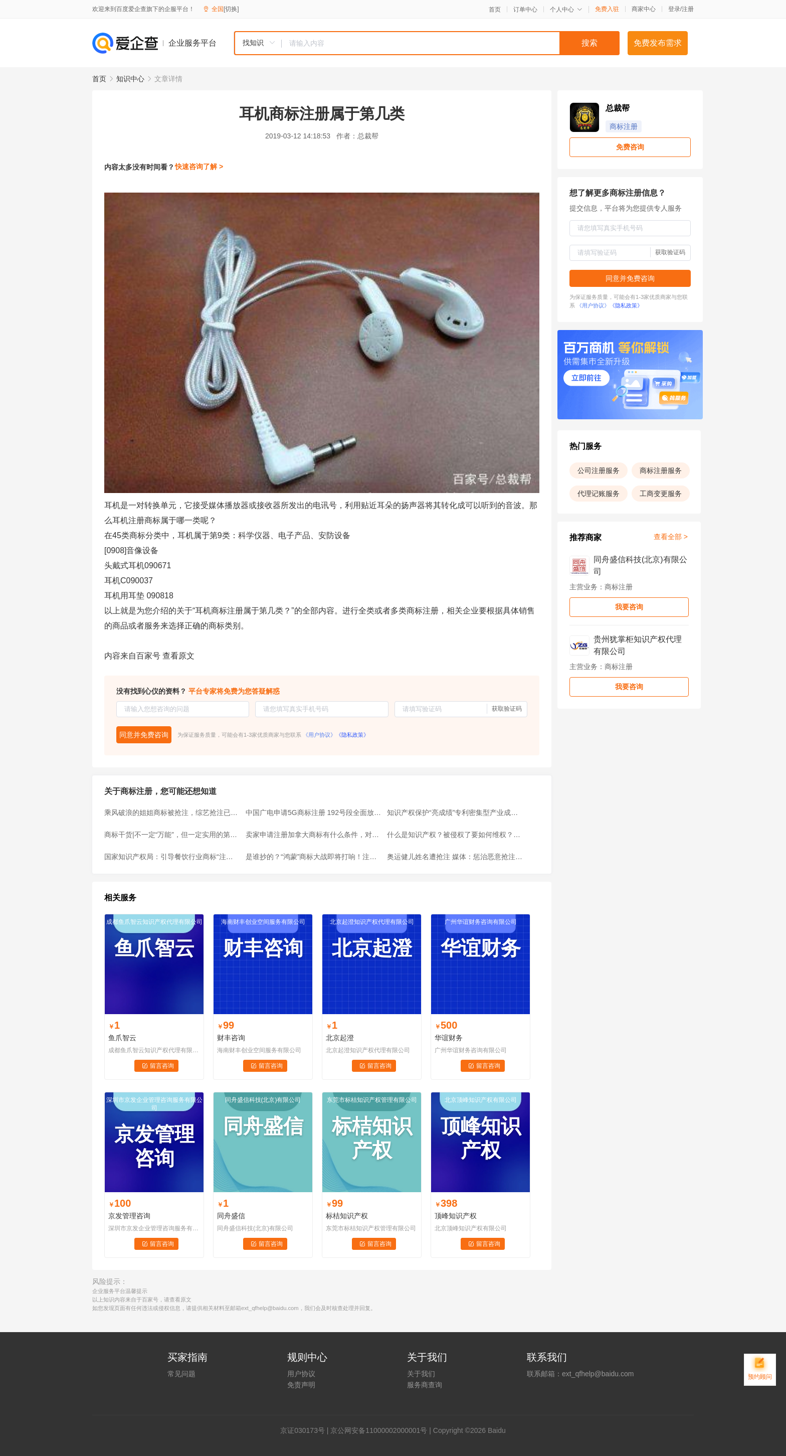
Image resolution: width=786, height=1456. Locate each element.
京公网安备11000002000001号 (378, 1430)
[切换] (231, 9)
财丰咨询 (231, 1038)
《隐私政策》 (352, 735)
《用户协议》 (319, 735)
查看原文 (178, 656)
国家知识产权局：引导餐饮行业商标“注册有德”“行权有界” (172, 857)
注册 (688, 9)
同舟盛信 (231, 1216)
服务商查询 (424, 1385)
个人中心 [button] (566, 9)
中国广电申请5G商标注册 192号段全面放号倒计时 (313, 812)
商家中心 (644, 9)
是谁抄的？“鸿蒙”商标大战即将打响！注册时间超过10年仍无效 (313, 857)
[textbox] (451, 43)
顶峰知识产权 (456, 1216)
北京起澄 (340, 1038)
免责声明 (301, 1385)
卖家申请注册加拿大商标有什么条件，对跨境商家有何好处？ (313, 835)
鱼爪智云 (122, 1038)
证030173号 (306, 1430)
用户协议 (301, 1374)
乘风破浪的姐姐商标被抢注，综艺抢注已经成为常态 (172, 812)
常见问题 (181, 1374)
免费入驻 (607, 9)
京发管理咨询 (129, 1216)
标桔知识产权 (347, 1216)
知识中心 (130, 78)
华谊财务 (449, 1038)
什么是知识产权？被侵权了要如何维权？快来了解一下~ (454, 835)
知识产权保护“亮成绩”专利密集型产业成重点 (454, 812)
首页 (495, 10)
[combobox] (427, 43)
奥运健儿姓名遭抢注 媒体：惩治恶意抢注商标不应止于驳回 (454, 857)
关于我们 (421, 1374)
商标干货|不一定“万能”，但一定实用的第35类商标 (172, 835)
